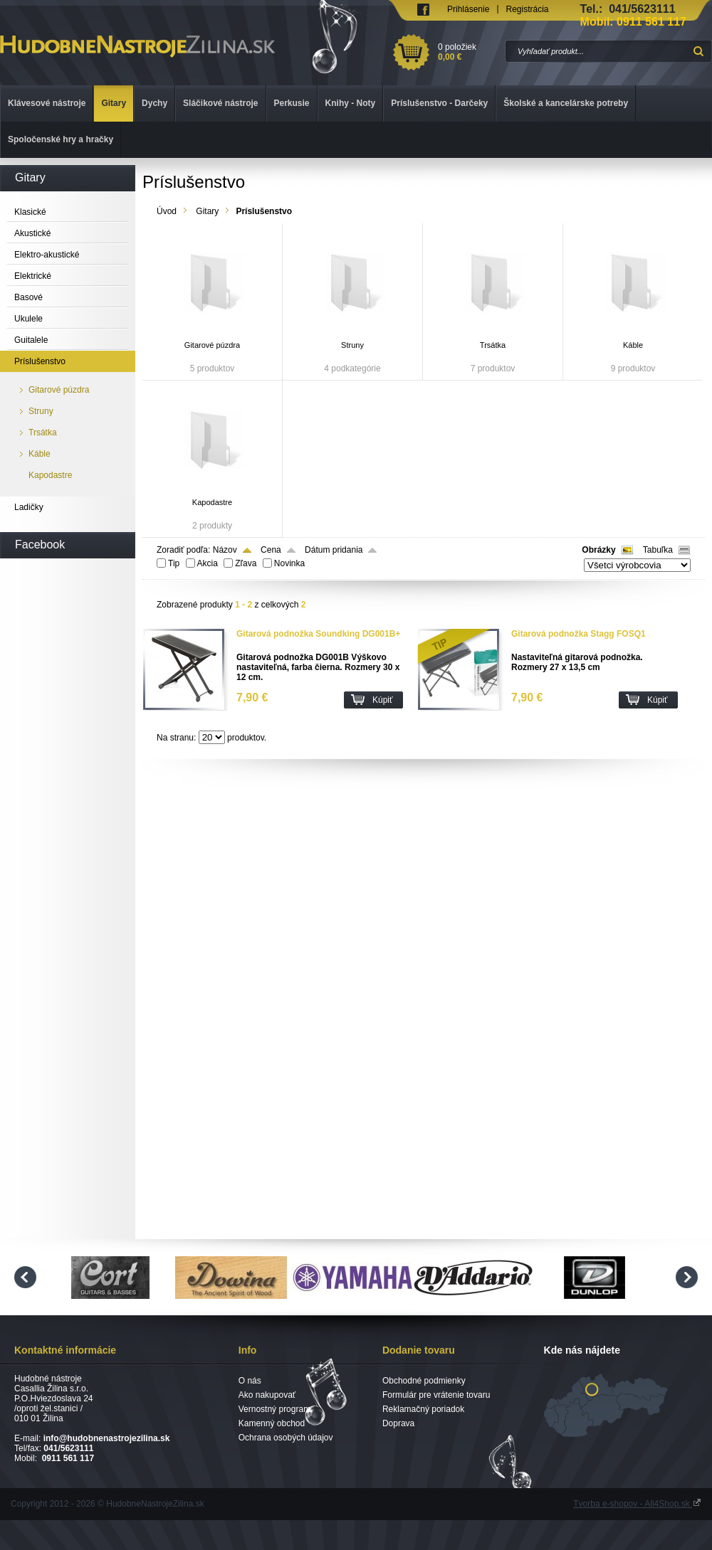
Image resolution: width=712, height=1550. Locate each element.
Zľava (245, 563)
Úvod (167, 211)
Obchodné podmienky (424, 1381)
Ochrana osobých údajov (286, 1438)
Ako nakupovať (267, 1395)
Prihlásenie (468, 9)
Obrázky (598, 550)
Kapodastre (212, 502)
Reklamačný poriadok (423, 1409)
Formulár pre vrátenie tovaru (436, 1395)
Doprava (398, 1423)
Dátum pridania (333, 550)
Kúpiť (382, 700)
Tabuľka (658, 550)
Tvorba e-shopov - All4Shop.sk (637, 1504)
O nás (250, 1381)
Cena (271, 550)
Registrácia (527, 9)
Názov (225, 550)
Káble (633, 345)
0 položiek (469, 52)
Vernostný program (274, 1409)
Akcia (207, 563)
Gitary (207, 211)
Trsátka (493, 345)
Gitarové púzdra (212, 345)
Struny (352, 345)
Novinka (289, 563)
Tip (173, 563)
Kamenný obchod (272, 1423)
